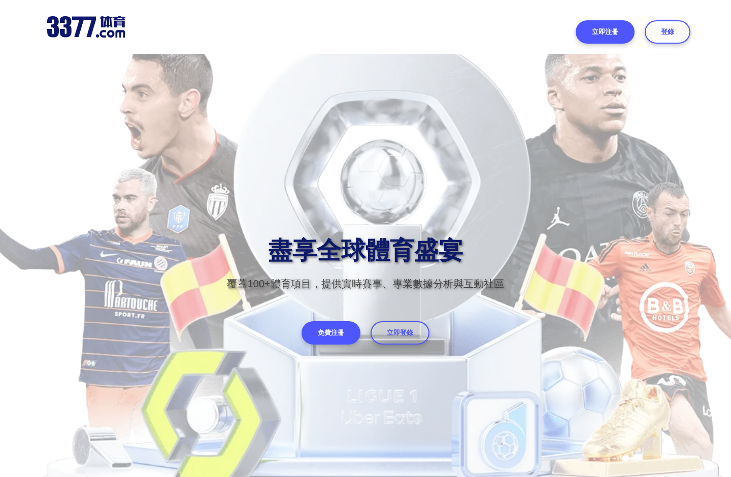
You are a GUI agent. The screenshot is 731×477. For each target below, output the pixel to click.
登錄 (667, 32)
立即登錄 (400, 332)
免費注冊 (331, 332)
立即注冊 (605, 32)
